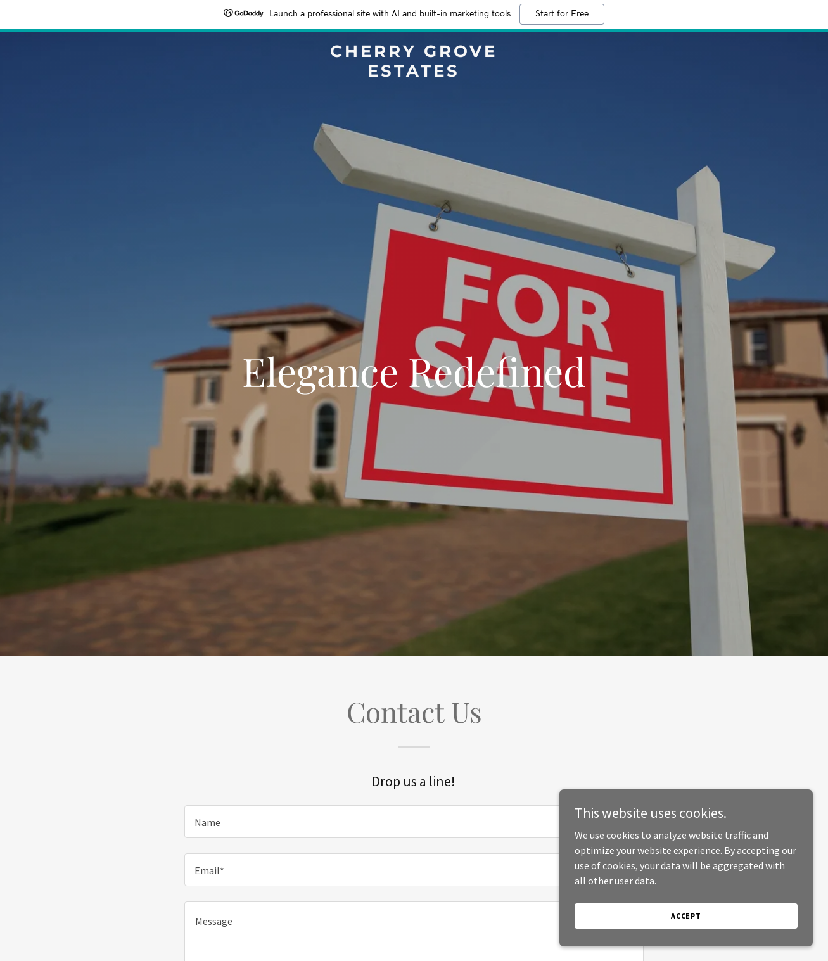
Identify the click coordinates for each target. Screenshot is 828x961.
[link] (414, 73)
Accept (686, 915)
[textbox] (414, 821)
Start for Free (562, 14)
